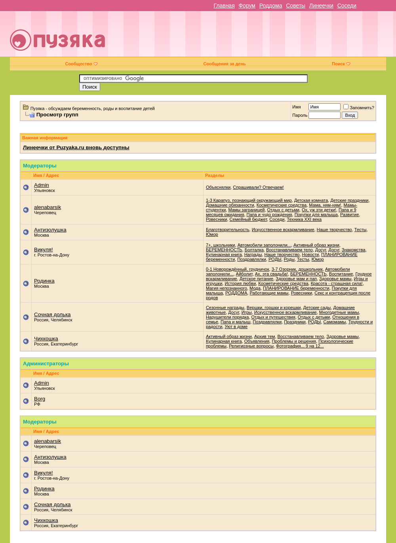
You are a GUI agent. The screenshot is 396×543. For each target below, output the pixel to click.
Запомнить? (358, 107)
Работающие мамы (268, 292)
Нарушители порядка (227, 317)
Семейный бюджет (248, 219)
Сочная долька (52, 314)
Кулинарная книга (224, 254)
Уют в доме (236, 326)
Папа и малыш (235, 321)
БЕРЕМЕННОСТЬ (224, 249)
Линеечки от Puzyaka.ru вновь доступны (76, 147)
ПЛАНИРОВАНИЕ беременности (296, 288)
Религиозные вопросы (251, 346)
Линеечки (321, 5)
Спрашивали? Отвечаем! (258, 187)
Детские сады (317, 307)
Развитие (349, 214)
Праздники (294, 321)
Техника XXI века (304, 219)
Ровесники (216, 219)
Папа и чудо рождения (269, 214)
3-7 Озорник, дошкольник (297, 269)
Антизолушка (50, 230)
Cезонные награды (225, 307)
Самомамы (334, 321)
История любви (240, 283)
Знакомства (354, 249)
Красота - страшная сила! (337, 283)
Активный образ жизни (316, 245)
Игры (247, 312)
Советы (295, 5)
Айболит (244, 274)
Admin (41, 185)
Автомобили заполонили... (264, 245)
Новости (310, 254)
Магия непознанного (226, 288)
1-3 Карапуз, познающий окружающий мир (249, 200)
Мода (255, 288)
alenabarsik (47, 207)
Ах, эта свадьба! (271, 274)
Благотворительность (227, 229)
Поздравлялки (251, 259)
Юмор (212, 234)
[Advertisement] (259, 37)
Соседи (346, 5)
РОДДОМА (236, 292)
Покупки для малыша (316, 214)
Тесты (360, 229)
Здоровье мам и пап (296, 278)
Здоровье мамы (335, 278)
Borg (39, 399)
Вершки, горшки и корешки (274, 307)
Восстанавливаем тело (289, 249)
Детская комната (311, 200)
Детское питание (256, 278)
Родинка (44, 281)
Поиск (341, 63)
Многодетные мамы (339, 312)
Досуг (320, 249)
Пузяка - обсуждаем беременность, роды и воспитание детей (92, 108)
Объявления (257, 341)
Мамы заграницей (246, 209)
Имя (296, 106)
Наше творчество (334, 229)
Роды (289, 259)
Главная (223, 5)
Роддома (270, 5)
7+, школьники (220, 245)
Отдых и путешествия (273, 317)
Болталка (254, 249)
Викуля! (43, 250)
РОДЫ (275, 259)
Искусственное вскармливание (283, 229)
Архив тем (264, 336)
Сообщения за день (224, 63)
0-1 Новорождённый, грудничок (237, 269)
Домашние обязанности (230, 205)
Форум (246, 5)
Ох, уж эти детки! (319, 209)
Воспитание (341, 274)
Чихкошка (46, 339)
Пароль (299, 115)
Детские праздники (349, 200)
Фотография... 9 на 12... (300, 346)
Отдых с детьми (283, 209)
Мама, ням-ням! (325, 205)
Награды (253, 254)
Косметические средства (282, 205)
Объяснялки (218, 187)
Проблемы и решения (294, 341)
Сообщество (81, 63)
